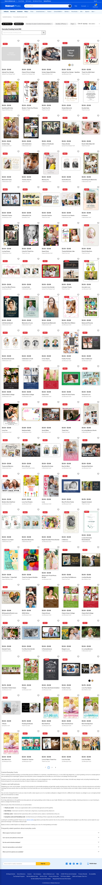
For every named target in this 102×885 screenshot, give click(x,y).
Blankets (67, 11)
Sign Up (43, 863)
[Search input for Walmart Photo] (46, 6)
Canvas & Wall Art (58, 11)
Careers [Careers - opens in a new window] (29, 874)
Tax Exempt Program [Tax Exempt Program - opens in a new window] (19, 876)
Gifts (81, 11)
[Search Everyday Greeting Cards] (22, 33)
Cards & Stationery (40, 11)
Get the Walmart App (32, 876)
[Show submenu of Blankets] (69, 11)
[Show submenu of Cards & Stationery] (45, 11)
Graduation (20, 11)
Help (76, 6)
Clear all (80, 23)
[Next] (55, 767)
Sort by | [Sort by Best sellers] (85, 23)
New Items (12, 11)
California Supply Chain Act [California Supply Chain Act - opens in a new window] (79, 876)
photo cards (30, 820)
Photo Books (74, 11)
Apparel (87, 11)
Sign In (95, 1)
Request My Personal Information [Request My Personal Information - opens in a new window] (62, 878)
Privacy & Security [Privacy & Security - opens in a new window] (54, 876)
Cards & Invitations (7, 17)
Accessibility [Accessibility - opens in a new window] (92, 874)
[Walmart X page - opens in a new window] (70, 863)
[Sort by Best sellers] (94, 23)
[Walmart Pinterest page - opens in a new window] (74, 863)
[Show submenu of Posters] (51, 11)
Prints (31, 11)
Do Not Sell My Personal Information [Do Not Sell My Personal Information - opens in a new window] (41, 878)
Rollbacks (6, 11)
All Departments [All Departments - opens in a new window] (10, 874)
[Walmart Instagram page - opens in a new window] (81, 863)
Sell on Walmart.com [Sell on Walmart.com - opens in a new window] (48, 874)
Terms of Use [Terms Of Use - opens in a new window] (43, 876)
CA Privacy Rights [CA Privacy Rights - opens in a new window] (65, 876)
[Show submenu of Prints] (33, 11)
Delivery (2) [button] (19, 24)
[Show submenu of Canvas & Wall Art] (62, 11)
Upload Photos (47, 1)
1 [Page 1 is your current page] (48, 767)
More (93, 11)
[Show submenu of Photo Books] (78, 11)
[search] (44, 33)
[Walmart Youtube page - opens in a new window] (77, 863)
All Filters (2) (7, 24)
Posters (49, 11)
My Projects (28, 1)
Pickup (26, 11)
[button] (11, 41)
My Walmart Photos (37, 1)
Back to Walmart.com (9, 1)
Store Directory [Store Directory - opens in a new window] (21, 874)
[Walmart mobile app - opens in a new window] (92, 863)
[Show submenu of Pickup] (28, 11)
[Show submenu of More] (94, 11)
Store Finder (21, 1)
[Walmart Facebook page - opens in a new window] (67, 863)
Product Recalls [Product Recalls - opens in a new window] (82, 874)
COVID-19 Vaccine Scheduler (69, 874)
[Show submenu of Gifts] (83, 11)
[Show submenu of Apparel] (89, 11)
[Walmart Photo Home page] (12, 6)
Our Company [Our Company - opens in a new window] (37, 874)
